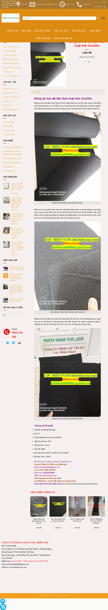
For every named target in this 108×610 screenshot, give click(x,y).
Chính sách (98, 6)
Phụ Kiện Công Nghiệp (12, 162)
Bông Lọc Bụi (8, 89)
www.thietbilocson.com (48, 475)
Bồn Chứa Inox (9, 167)
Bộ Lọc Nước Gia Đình (12, 68)
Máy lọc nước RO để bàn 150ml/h (16, 300)
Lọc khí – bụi (61, 31)
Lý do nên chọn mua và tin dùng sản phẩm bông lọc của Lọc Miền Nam (16, 289)
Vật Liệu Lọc (8, 72)
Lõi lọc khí (7, 101)
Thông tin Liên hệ (62, 38)
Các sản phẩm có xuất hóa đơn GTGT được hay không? (16, 277)
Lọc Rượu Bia (8, 135)
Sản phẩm (96, 31)
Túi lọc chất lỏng (9, 51)
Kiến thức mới (43, 38)
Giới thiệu (26, 31)
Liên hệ (14, 193)
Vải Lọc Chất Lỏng (10, 76)
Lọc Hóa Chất (8, 122)
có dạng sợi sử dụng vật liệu (70, 109)
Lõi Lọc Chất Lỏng (10, 47)
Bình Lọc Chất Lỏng (11, 63)
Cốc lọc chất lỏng (10, 55)
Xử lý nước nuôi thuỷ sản (13, 147)
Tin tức (103, 2)
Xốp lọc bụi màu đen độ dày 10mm (17, 268)
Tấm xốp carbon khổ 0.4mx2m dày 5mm (58, 520)
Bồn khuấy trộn (9, 171)
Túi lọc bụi (7, 105)
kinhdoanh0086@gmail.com (49, 467)
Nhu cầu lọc (79, 31)
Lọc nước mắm (9, 130)
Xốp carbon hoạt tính (11, 109)
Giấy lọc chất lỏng (10, 59)
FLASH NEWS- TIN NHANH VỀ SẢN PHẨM (12, 152)
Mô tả (35, 92)
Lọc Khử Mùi (8, 126)
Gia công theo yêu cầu (12, 158)
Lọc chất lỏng (43, 31)
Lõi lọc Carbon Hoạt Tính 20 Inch (77, 520)
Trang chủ (12, 31)
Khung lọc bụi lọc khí (11, 97)
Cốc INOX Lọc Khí (10, 93)
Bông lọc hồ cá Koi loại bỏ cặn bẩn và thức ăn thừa (77, 484)
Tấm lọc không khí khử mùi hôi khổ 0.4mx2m (96, 521)
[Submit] (98, 18)
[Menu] (103, 18)
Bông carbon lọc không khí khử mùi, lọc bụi (39, 521)
